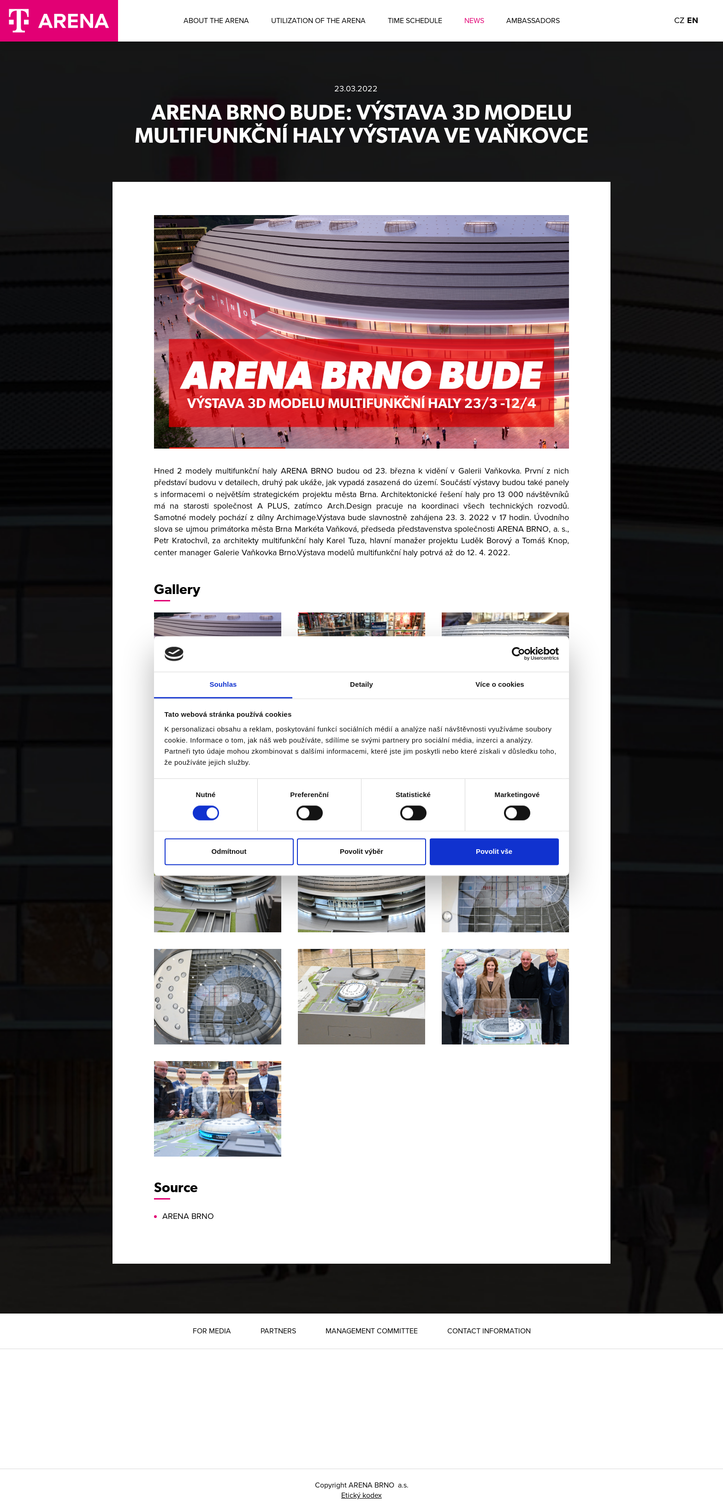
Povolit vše (494, 851)
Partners (278, 1331)
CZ (679, 20)
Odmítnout (229, 851)
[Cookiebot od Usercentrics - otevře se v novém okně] (518, 654)
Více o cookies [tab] (499, 684)
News (474, 20)
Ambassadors (533, 20)
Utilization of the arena (318, 20)
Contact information (489, 1331)
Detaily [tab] (361, 684)
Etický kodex (361, 1495)
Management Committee (372, 1331)
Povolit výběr (361, 851)
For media (212, 1331)
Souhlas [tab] (223, 684)
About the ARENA (216, 20)
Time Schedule (415, 20)
